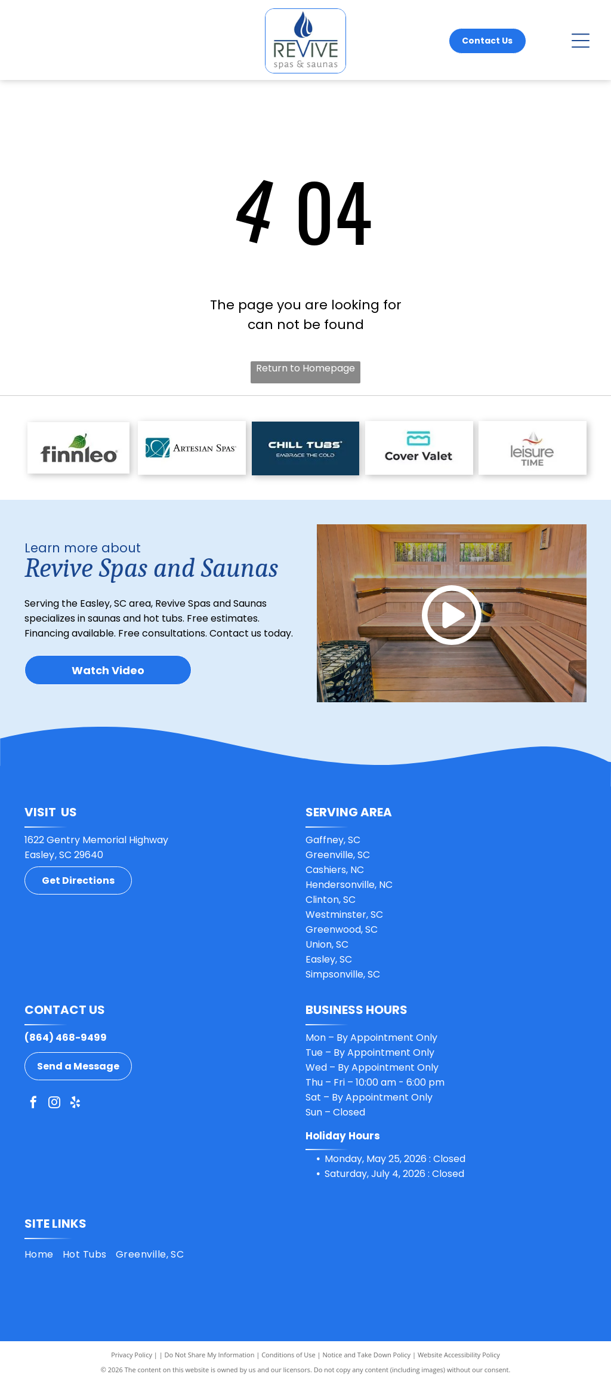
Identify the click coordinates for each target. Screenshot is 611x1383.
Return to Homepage (305, 368)
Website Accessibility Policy (459, 1354)
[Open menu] (581, 41)
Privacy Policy (131, 1354)
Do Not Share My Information (210, 1354)
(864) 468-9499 (65, 1037)
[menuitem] (43, 1254)
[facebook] (33, 1103)
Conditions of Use (288, 1354)
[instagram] (54, 1103)
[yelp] (75, 1103)
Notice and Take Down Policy (367, 1354)
